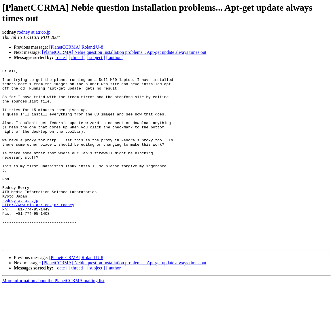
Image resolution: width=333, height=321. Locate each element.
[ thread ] (77, 57)
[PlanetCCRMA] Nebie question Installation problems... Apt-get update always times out (124, 52)
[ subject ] (96, 57)
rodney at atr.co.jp (34, 32)
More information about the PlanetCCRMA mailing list (53, 316)
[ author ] (115, 57)
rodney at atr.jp (20, 227)
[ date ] (60, 57)
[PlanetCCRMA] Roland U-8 (76, 47)
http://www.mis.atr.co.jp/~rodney (38, 232)
